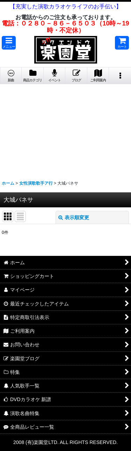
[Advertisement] (65, 129)
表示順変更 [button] (73, 217)
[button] (9, 43)
